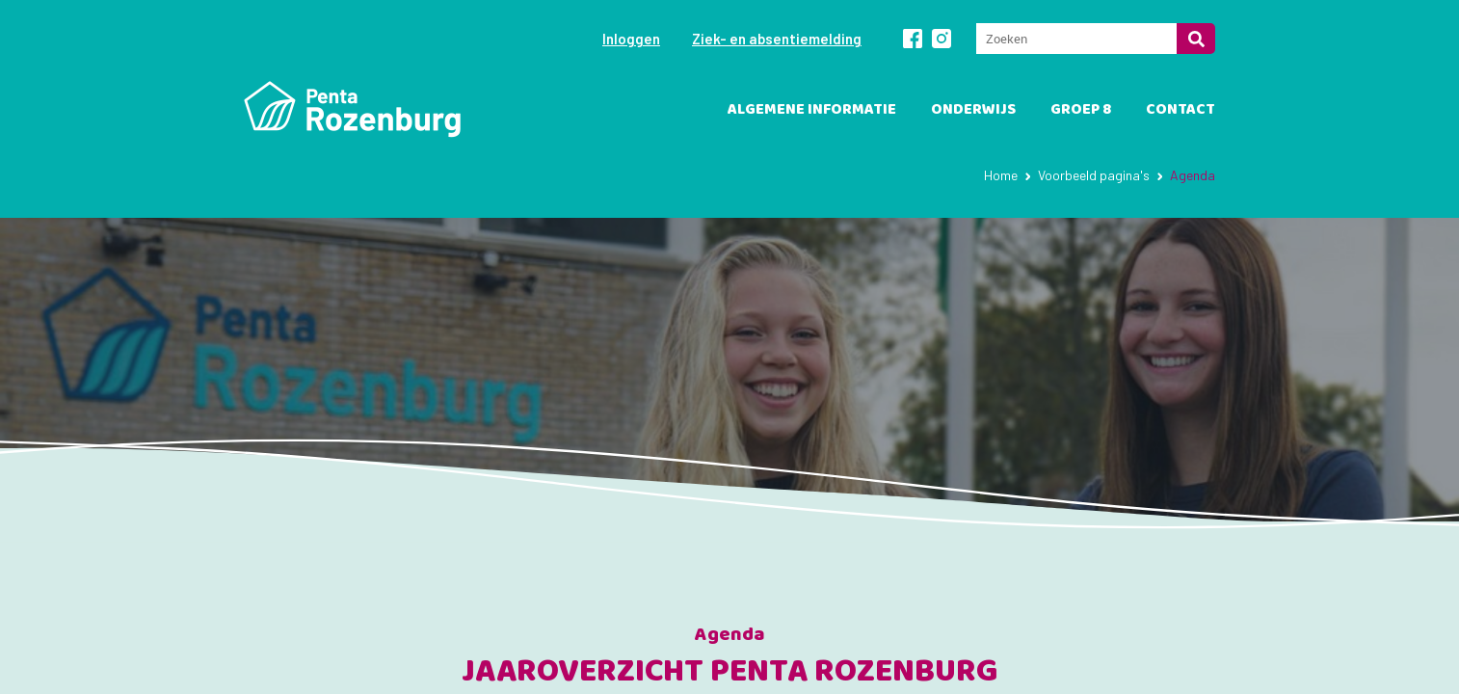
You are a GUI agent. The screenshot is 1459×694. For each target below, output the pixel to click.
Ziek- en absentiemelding (777, 38)
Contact (1180, 109)
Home (1001, 175)
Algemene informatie (812, 109)
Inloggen (631, 38)
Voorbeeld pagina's (1094, 175)
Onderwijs (973, 109)
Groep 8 (1080, 109)
